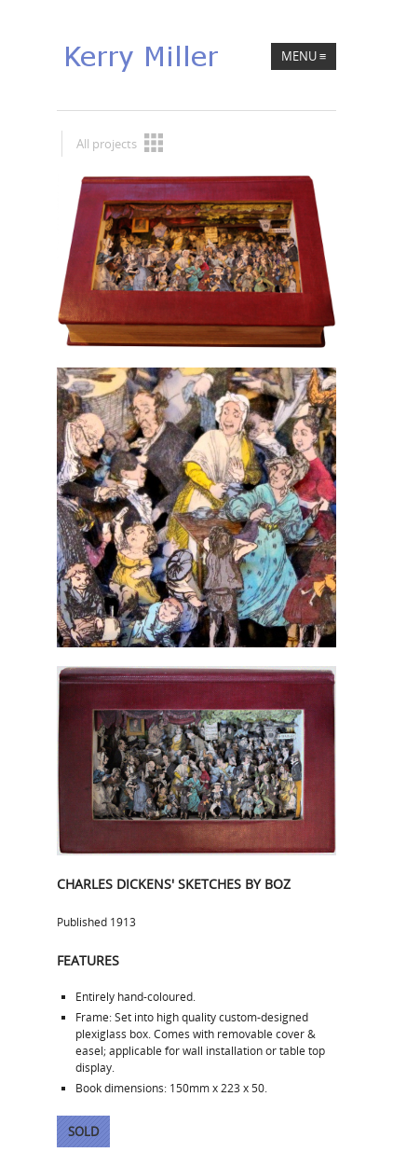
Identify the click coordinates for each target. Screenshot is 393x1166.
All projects (119, 142)
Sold (83, 1131)
